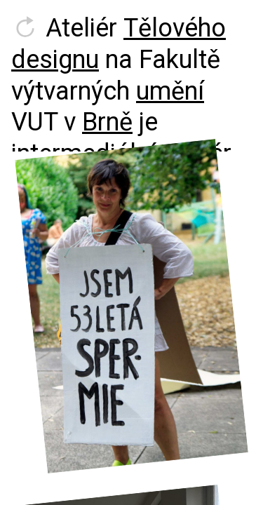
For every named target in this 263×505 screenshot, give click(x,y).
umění (170, 91)
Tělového (174, 28)
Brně (107, 122)
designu (55, 59)
